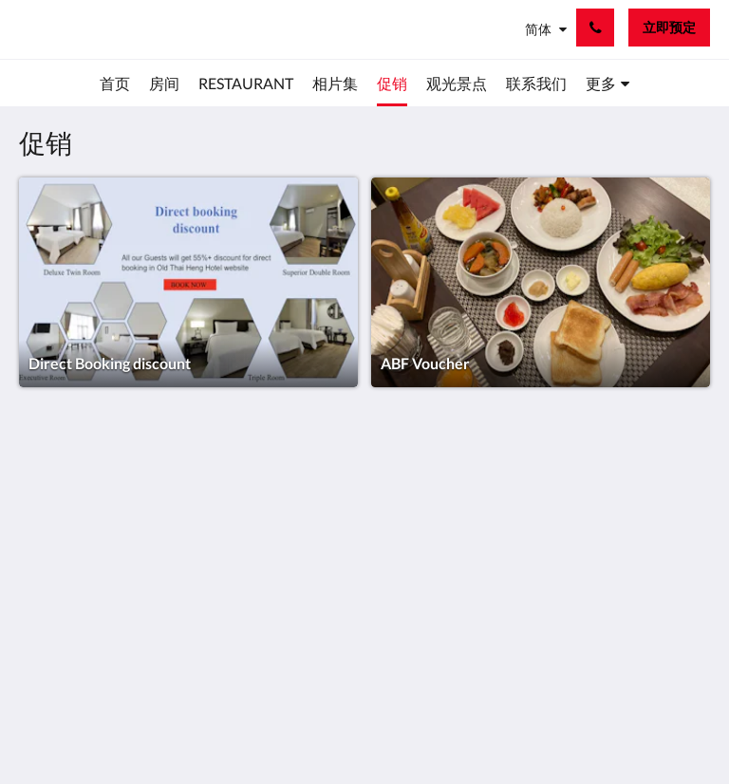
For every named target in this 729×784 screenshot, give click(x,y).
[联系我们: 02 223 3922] (595, 28)
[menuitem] (115, 83)
